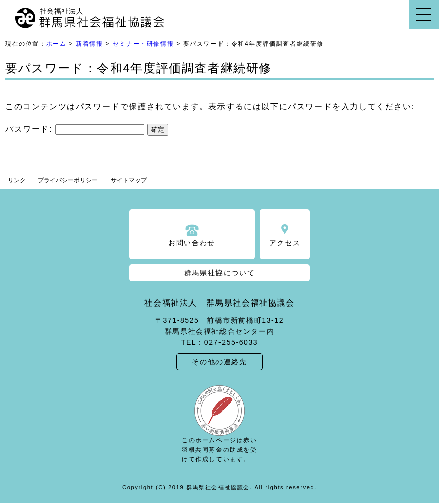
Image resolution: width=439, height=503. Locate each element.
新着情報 (89, 43)
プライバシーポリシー (68, 180)
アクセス (284, 243)
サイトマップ (129, 180)
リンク (17, 180)
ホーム (56, 43)
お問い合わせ (191, 243)
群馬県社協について (219, 273)
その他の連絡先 (219, 362)
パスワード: (74, 129)
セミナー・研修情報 (143, 43)
